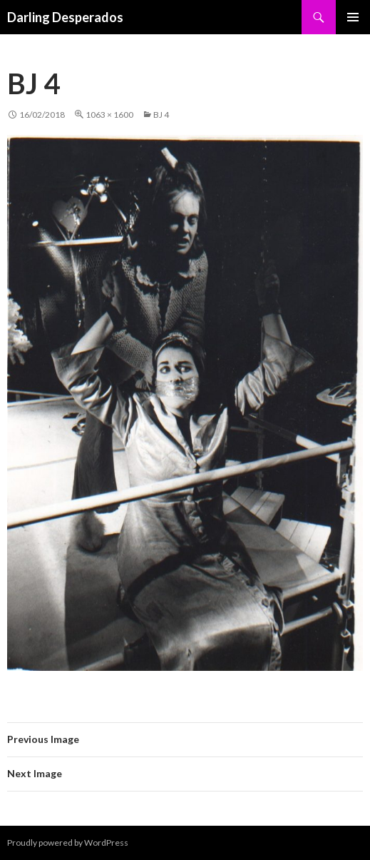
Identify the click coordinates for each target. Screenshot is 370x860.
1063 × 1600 (109, 114)
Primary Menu (353, 17)
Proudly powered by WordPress (67, 842)
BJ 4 (161, 114)
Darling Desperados (65, 17)
